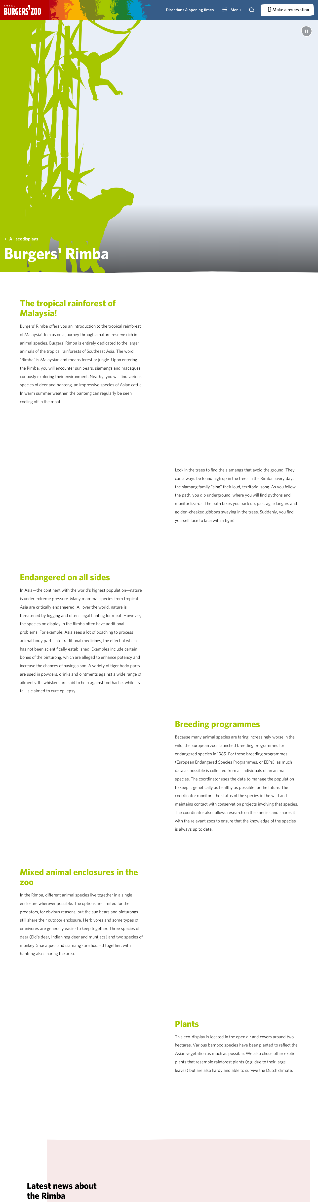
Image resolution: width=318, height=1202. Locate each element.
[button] (231, 10)
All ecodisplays (21, 239)
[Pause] (306, 31)
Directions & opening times (190, 9)
